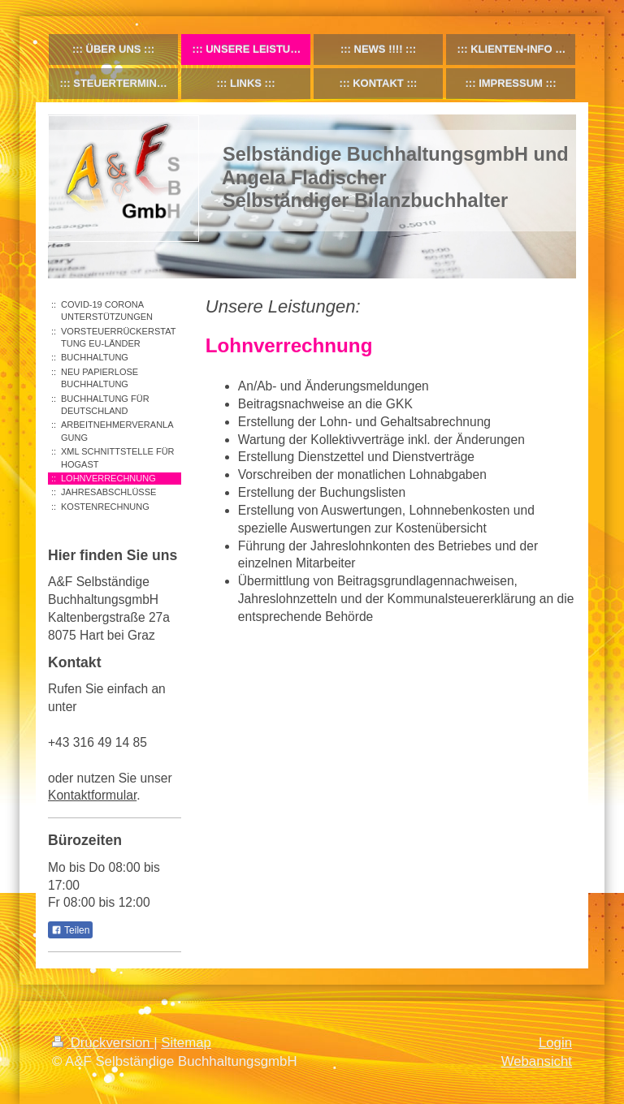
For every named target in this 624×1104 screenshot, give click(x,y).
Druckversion (103, 1042)
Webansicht (536, 1061)
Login (555, 1042)
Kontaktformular (92, 795)
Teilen (70, 930)
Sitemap (186, 1042)
